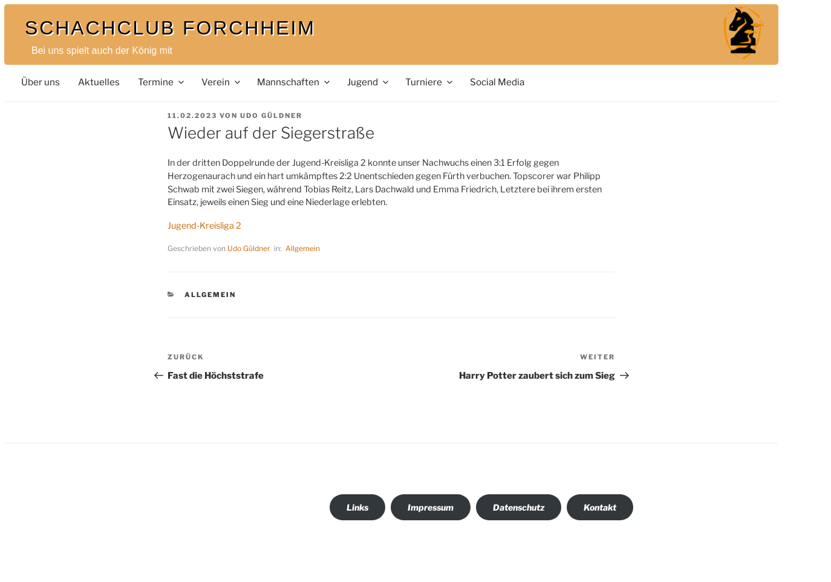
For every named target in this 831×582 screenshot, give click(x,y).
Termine (162, 82)
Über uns (40, 82)
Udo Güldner (271, 115)
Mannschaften (294, 82)
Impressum (431, 507)
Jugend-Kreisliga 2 (204, 225)
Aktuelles (99, 82)
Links (357, 507)
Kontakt (600, 507)
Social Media (497, 82)
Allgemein (302, 248)
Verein (221, 82)
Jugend (368, 82)
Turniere (429, 82)
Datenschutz (518, 507)
